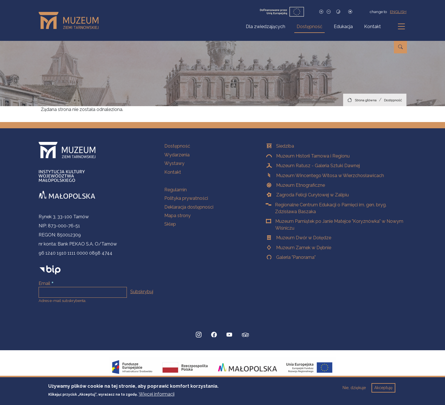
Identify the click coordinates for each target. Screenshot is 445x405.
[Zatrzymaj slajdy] (350, 12)
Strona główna (366, 100)
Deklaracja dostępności (188, 207)
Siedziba (285, 146)
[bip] (50, 269)
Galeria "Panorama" (296, 257)
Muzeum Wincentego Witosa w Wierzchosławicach (330, 175)
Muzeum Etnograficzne (300, 185)
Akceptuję (383, 390)
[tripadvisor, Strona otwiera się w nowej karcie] (245, 335)
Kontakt (372, 26)
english (398, 11)
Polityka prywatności (186, 198)
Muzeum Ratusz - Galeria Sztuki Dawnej (318, 165)
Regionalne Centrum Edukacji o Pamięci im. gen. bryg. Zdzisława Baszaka (331, 208)
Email (44, 283)
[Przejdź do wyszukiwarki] (400, 47)
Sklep (170, 224)
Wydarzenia (177, 155)
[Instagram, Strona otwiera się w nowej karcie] (199, 334)
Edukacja (343, 26)
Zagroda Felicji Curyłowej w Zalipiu (312, 195)
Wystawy (174, 163)
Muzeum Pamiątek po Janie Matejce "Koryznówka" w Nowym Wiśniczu (339, 225)
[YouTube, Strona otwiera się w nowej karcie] (229, 334)
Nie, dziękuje (354, 390)
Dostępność (309, 26)
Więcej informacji (157, 397)
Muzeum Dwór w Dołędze (303, 237)
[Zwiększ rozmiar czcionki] (321, 12)
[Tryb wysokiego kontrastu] (338, 12)
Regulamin (175, 189)
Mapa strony (177, 215)
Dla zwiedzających (265, 26)
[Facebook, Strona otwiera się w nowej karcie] (214, 334)
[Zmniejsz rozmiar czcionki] (328, 12)
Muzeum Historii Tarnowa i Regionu (313, 156)
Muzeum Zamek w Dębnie (303, 247)
